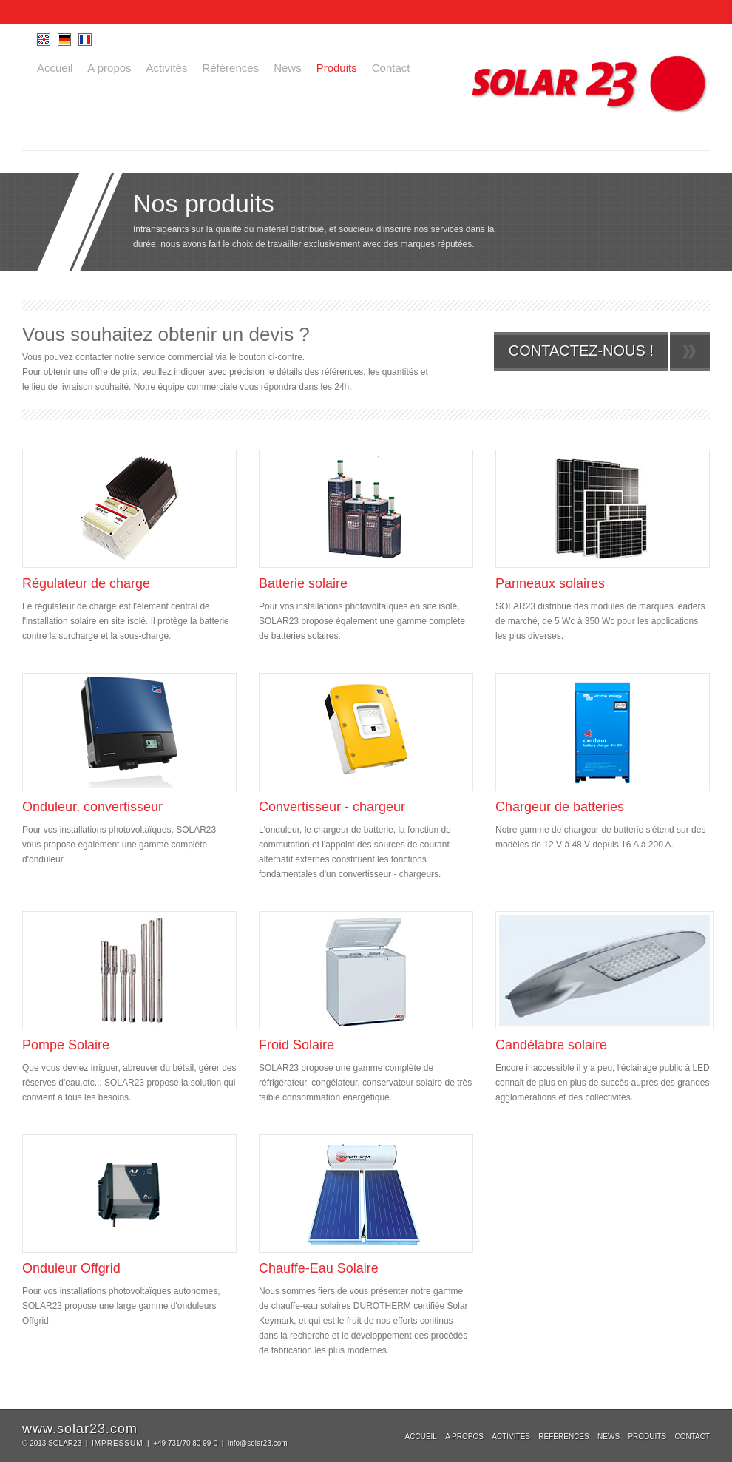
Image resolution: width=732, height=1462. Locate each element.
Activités (167, 67)
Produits (336, 67)
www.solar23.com (80, 1428)
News (288, 67)
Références (230, 67)
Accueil (54, 67)
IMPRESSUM (117, 1443)
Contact (391, 67)
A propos (109, 67)
